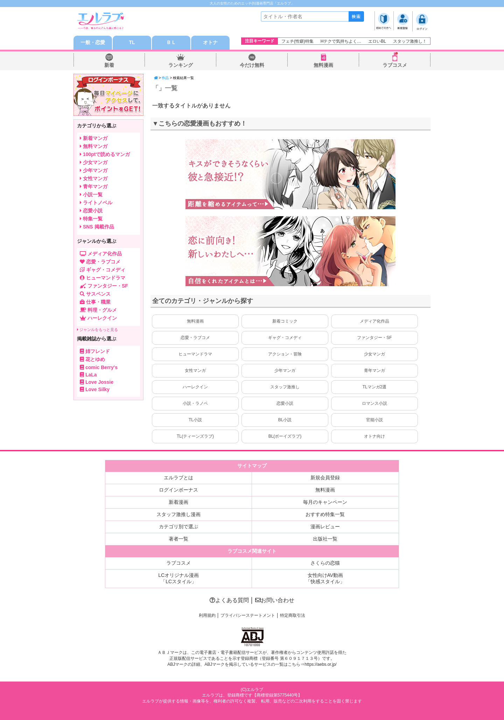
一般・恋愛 (92, 42)
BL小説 (285, 419)
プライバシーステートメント (247, 615)
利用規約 (207, 615)
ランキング (180, 65)
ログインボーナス (178, 490)
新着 (109, 65)
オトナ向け (374, 436)
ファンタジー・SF (374, 337)
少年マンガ (284, 370)
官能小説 (374, 419)
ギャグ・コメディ (285, 337)
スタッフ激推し (285, 386)
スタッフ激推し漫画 (178, 514)
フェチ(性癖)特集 (297, 41)
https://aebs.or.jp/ (320, 664)
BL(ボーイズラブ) (285, 436)
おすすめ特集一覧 (325, 514)
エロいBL (377, 41)
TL (132, 42)
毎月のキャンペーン (325, 502)
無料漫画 (323, 65)
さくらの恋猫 (325, 563)
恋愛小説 (284, 403)
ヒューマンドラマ (195, 354)
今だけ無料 (252, 65)
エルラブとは (178, 477)
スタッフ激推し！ (410, 41)
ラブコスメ (395, 65)
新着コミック (285, 321)
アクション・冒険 (285, 354)
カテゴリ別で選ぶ (178, 526)
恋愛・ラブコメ (195, 337)
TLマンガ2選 (375, 386)
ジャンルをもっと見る (97, 329)
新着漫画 (178, 502)
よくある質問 (229, 600)
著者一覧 (178, 539)
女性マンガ (195, 370)
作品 (165, 78)
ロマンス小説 (374, 403)
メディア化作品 (374, 321)
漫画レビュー (325, 526)
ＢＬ (171, 42)
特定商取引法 (292, 615)
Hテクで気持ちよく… (341, 41)
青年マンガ (374, 370)
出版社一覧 (325, 539)
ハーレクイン (195, 386)
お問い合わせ (274, 600)
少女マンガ (374, 354)
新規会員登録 (325, 477)
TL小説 (195, 419)
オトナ (210, 42)
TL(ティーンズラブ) (195, 436)
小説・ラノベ (195, 403)
